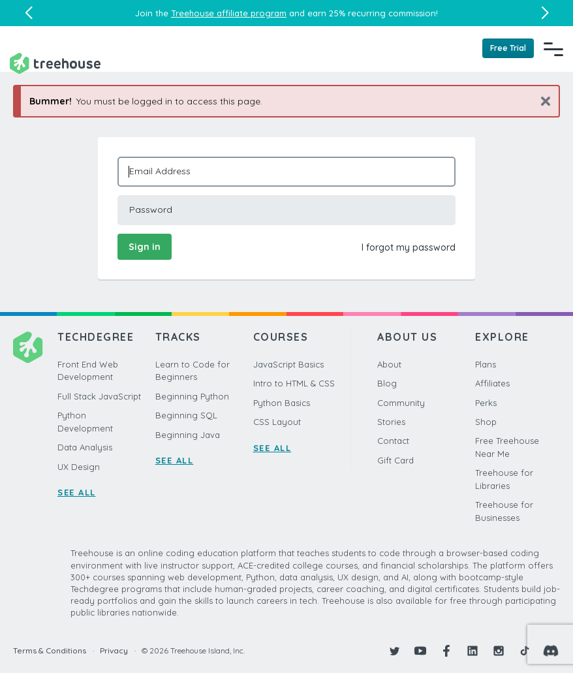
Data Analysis (84, 447)
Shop (486, 421)
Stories (391, 421)
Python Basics (281, 403)
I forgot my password (409, 247)
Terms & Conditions (49, 650)
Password (150, 209)
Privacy (114, 650)
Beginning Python (192, 396)
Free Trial (508, 48)
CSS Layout (277, 421)
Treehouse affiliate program (228, 13)
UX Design (78, 467)
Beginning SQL (186, 415)
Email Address (160, 171)
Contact (393, 440)
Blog (387, 383)
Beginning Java (187, 435)
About (389, 364)
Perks (486, 403)
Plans (485, 364)
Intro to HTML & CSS (294, 383)
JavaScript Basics (288, 364)
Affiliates (492, 383)
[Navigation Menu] (553, 49)
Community (401, 403)
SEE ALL (76, 492)
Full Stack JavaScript (99, 396)
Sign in (145, 247)
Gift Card (395, 460)
